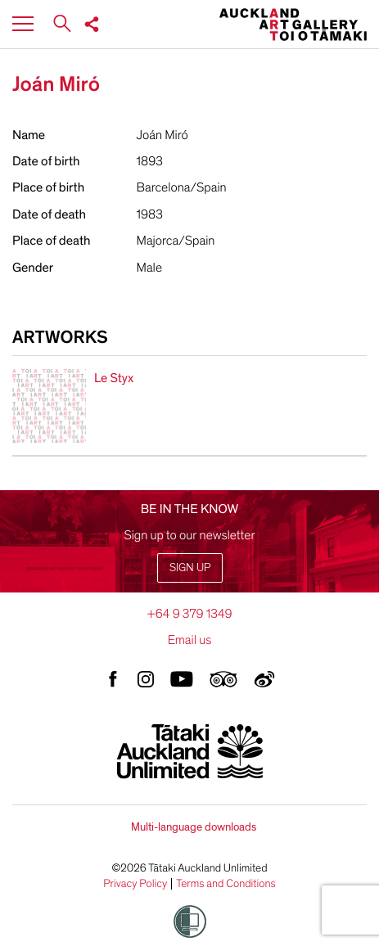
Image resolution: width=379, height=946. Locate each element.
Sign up (189, 567)
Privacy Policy (135, 884)
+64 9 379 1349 (189, 614)
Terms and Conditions (226, 884)
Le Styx (113, 378)
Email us (190, 640)
